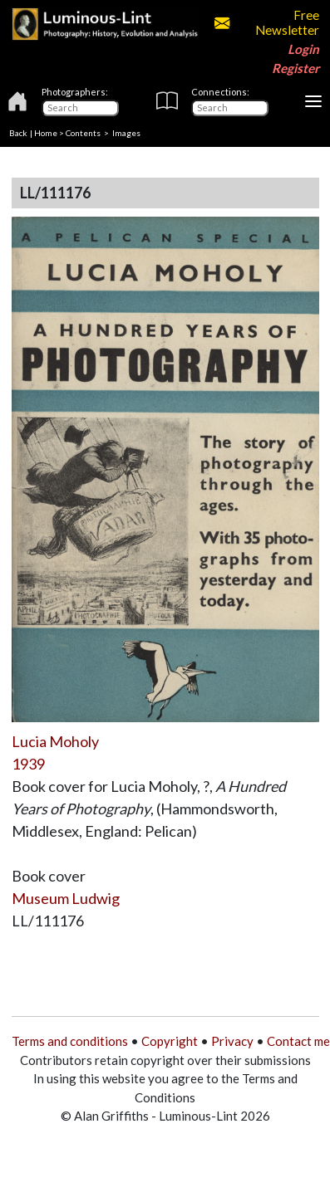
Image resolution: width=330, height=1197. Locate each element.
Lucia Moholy (55, 741)
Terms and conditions (70, 1040)
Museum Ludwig (66, 898)
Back (18, 133)
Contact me (298, 1040)
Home (45, 133)
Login (303, 49)
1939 (28, 764)
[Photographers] (80, 108)
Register (295, 68)
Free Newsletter (266, 22)
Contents (83, 133)
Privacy (232, 1040)
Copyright (169, 1040)
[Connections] (229, 108)
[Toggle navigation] (313, 101)
